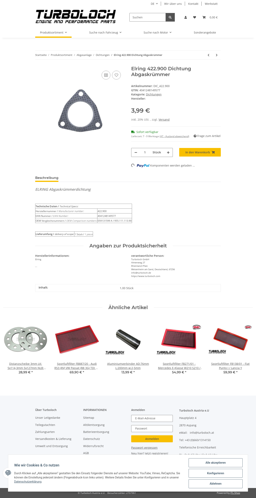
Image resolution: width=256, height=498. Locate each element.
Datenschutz (91, 439)
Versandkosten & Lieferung (53, 439)
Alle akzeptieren (215, 463)
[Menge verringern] (135, 152)
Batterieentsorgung (96, 432)
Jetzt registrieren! (156, 453)
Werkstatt (211, 4)
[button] (185, 17)
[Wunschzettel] (194, 17)
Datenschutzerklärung (28, 481)
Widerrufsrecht (93, 446)
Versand (164, 119)
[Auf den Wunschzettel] (116, 75)
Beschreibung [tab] (46, 178)
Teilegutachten (45, 425)
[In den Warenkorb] (200, 152)
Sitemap (88, 418)
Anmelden (152, 439)
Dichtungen (154, 94)
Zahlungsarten (45, 432)
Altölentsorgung (94, 425)
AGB (86, 453)
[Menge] (145, 152)
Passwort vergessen (144, 447)
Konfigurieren (215, 473)
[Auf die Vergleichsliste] (106, 75)
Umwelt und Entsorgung (51, 446)
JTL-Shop (235, 493)
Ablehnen (215, 483)
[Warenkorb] (210, 17)
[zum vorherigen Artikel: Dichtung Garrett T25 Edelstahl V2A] (208, 55)
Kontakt (193, 4)
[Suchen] (147, 17)
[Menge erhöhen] (168, 152)
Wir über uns (173, 4)
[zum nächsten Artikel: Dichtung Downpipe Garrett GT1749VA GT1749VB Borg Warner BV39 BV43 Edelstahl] (217, 55)
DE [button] (152, 4)
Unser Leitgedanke (47, 418)
